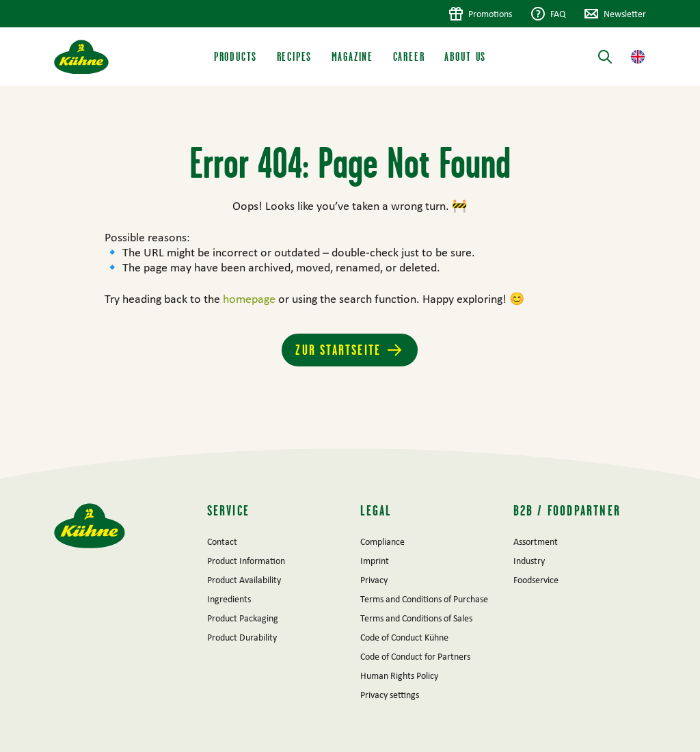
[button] (638, 57)
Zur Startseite (338, 349)
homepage (250, 299)
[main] (350, 267)
